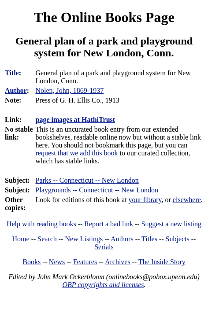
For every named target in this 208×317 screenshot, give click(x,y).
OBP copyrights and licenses (103, 284)
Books (31, 261)
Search (47, 239)
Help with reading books (41, 224)
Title (12, 73)
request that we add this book (77, 153)
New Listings (84, 239)
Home (21, 239)
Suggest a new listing (171, 224)
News (57, 261)
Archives (117, 261)
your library (145, 199)
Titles (149, 239)
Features (85, 261)
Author (16, 90)
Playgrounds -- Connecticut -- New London (97, 190)
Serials (104, 247)
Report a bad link (108, 224)
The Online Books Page (103, 17)
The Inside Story (162, 261)
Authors (122, 239)
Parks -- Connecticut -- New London (87, 180)
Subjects (177, 239)
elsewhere (187, 199)
